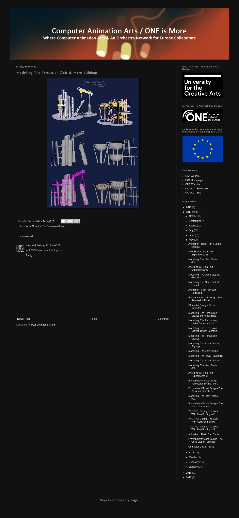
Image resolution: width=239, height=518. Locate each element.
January (193, 466)
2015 (189, 477)
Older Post (163, 318)
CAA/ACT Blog (193, 192)
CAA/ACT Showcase (196, 188)
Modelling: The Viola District (203, 351)
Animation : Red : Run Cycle (203, 434)
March (192, 457)
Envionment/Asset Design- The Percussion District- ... (205, 299)
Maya (28, 226)
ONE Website (192, 184)
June (192, 235)
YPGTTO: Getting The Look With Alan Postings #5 (203, 412)
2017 (189, 212)
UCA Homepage (194, 180)
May (191, 239)
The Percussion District (54, 226)
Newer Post (23, 318)
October (193, 216)
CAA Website (192, 176)
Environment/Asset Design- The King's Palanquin (205, 405)
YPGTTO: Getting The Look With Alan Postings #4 (203, 420)
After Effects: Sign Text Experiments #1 (200, 374)
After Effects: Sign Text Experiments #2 (200, 268)
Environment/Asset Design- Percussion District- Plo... (203, 382)
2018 (189, 207)
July (191, 230)
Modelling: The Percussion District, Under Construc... (203, 329)
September (195, 221)
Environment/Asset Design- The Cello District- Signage (205, 440)
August (193, 225)
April (191, 452)
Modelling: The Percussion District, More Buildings (202, 314)
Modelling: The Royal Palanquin (205, 356)
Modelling (36, 226)
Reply (29, 255)
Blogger (134, 500)
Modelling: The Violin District (203, 360)
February (194, 462)
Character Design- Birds (201, 446)
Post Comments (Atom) (43, 324)
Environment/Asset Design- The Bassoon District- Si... (205, 390)
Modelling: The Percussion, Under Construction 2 (203, 322)
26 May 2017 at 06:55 (49, 245)
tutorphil (31, 245)
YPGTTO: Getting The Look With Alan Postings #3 (203, 428)
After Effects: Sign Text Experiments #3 (200, 253)
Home (94, 318)
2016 (189, 472)
